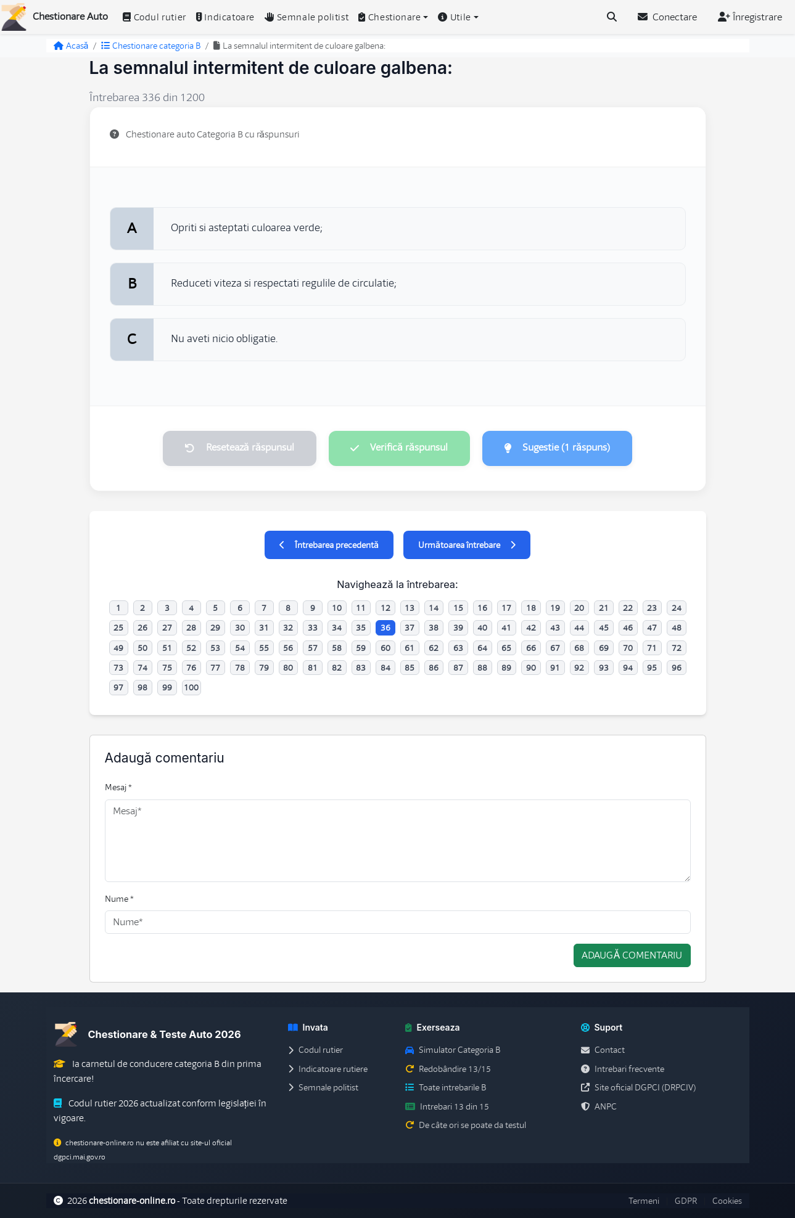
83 (361, 667)
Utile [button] (454, 17)
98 (142, 687)
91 (555, 667)
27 (167, 628)
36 (385, 628)
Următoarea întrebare (467, 544)
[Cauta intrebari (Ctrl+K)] (612, 17)
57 (313, 647)
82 (337, 667)
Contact (603, 1050)
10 (337, 607)
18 (531, 607)
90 (531, 667)
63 (458, 647)
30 (240, 628)
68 (579, 647)
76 (191, 667)
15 (458, 607)
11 (361, 607)
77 (215, 667)
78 (240, 667)
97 (118, 687)
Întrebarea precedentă (329, 544)
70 (628, 647)
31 (264, 628)
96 (677, 667)
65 (506, 647)
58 (337, 647)
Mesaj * (118, 787)
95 (652, 667)
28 (191, 628)
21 (604, 607)
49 (118, 647)
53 (215, 647)
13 (409, 607)
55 (264, 647)
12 (385, 607)
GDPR (686, 1200)
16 (482, 607)
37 (409, 628)
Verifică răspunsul (399, 448)
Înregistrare (750, 17)
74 (142, 667)
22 (628, 607)
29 (215, 628)
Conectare (667, 17)
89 (506, 667)
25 (118, 628)
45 (604, 628)
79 (264, 667)
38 (434, 628)
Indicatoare (225, 17)
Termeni (643, 1200)
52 (191, 647)
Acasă (71, 45)
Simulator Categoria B (452, 1050)
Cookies (727, 1200)
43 (555, 628)
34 (337, 628)
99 (167, 687)
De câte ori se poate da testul (465, 1124)
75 (167, 667)
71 (652, 647)
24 (677, 607)
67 (555, 647)
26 (142, 628)
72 (677, 647)
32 (288, 628)
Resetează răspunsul (239, 448)
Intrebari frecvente (622, 1068)
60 (385, 647)
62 (434, 647)
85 (409, 667)
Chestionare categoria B (150, 45)
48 (677, 628)
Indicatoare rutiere (328, 1068)
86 (434, 667)
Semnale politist (306, 17)
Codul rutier (154, 17)
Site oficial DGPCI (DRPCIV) (638, 1087)
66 (531, 647)
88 (482, 667)
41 (506, 628)
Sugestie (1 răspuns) (558, 448)
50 (142, 647)
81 (313, 667)
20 (579, 607)
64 (482, 647)
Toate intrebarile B (445, 1087)
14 (434, 607)
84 (385, 667)
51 (167, 647)
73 (118, 667)
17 (506, 607)
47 (652, 628)
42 (531, 628)
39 (458, 628)
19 (555, 607)
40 (482, 628)
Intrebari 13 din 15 (447, 1106)
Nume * (119, 898)
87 (458, 667)
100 (191, 687)
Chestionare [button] (389, 17)
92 (579, 667)
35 (361, 628)
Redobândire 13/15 (448, 1068)
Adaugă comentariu (632, 956)
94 (628, 667)
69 (604, 647)
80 (288, 667)
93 (604, 667)
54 (240, 647)
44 (579, 628)
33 (313, 628)
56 (288, 647)
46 (628, 628)
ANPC (599, 1106)
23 (652, 607)
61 (409, 647)
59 (361, 647)
